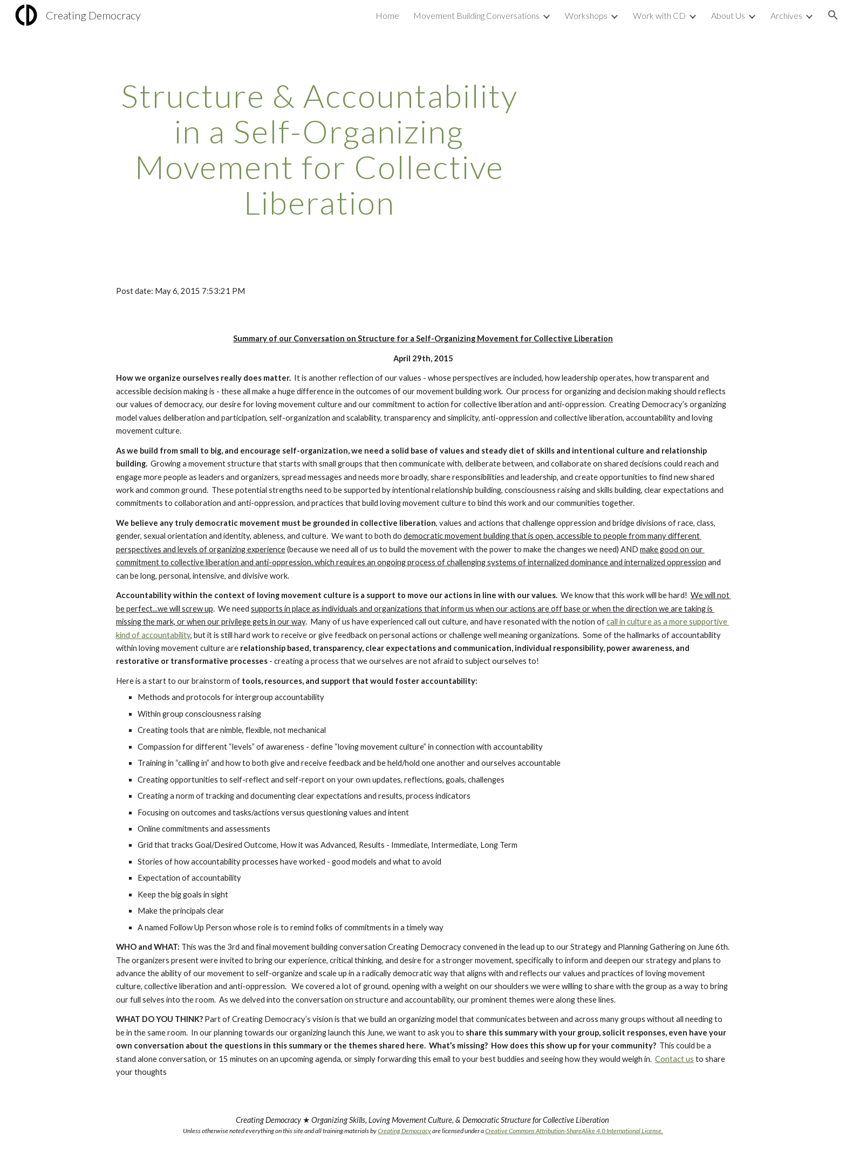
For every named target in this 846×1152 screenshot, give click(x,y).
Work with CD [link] (659, 15)
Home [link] (387, 15)
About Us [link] (728, 15)
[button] (833, 15)
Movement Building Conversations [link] (476, 15)
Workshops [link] (586, 15)
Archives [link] (786, 15)
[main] (319, 148)
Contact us (674, 1059)
